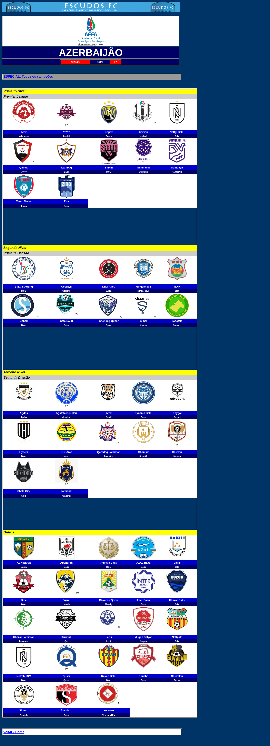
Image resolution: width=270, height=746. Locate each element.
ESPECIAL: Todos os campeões (28, 76)
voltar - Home (13, 732)
